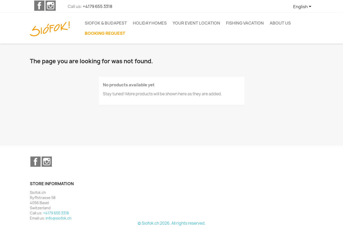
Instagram (50, 6)
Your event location (196, 23)
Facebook (39, 6)
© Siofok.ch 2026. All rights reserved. (172, 223)
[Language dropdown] (303, 7)
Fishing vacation (245, 23)
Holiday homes (150, 23)
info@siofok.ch (59, 218)
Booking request (105, 33)
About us (280, 23)
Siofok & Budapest (106, 23)
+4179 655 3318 (97, 6)
